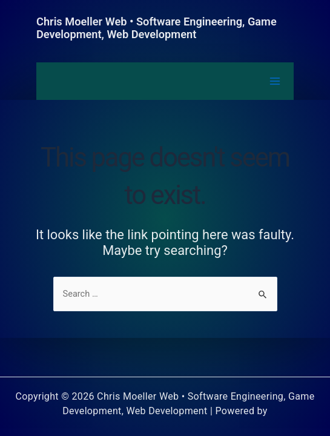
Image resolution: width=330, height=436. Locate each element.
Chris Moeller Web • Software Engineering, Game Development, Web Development (156, 28)
